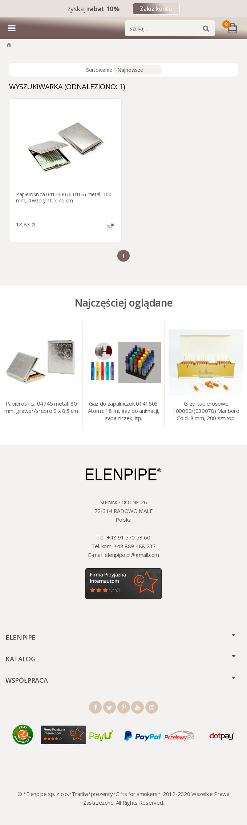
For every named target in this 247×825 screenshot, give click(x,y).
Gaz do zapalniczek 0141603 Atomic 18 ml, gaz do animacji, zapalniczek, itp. (123, 411)
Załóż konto (156, 9)
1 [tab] (96, 432)
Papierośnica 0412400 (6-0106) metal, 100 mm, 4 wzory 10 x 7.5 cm (64, 197)
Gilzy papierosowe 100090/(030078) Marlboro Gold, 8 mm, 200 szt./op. (206, 411)
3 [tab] (118, 432)
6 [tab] (150, 432)
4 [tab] (129, 432)
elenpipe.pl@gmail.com (132, 554)
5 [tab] (139, 432)
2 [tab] (107, 432)
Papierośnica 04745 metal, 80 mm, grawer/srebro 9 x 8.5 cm (41, 407)
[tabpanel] (41, 374)
